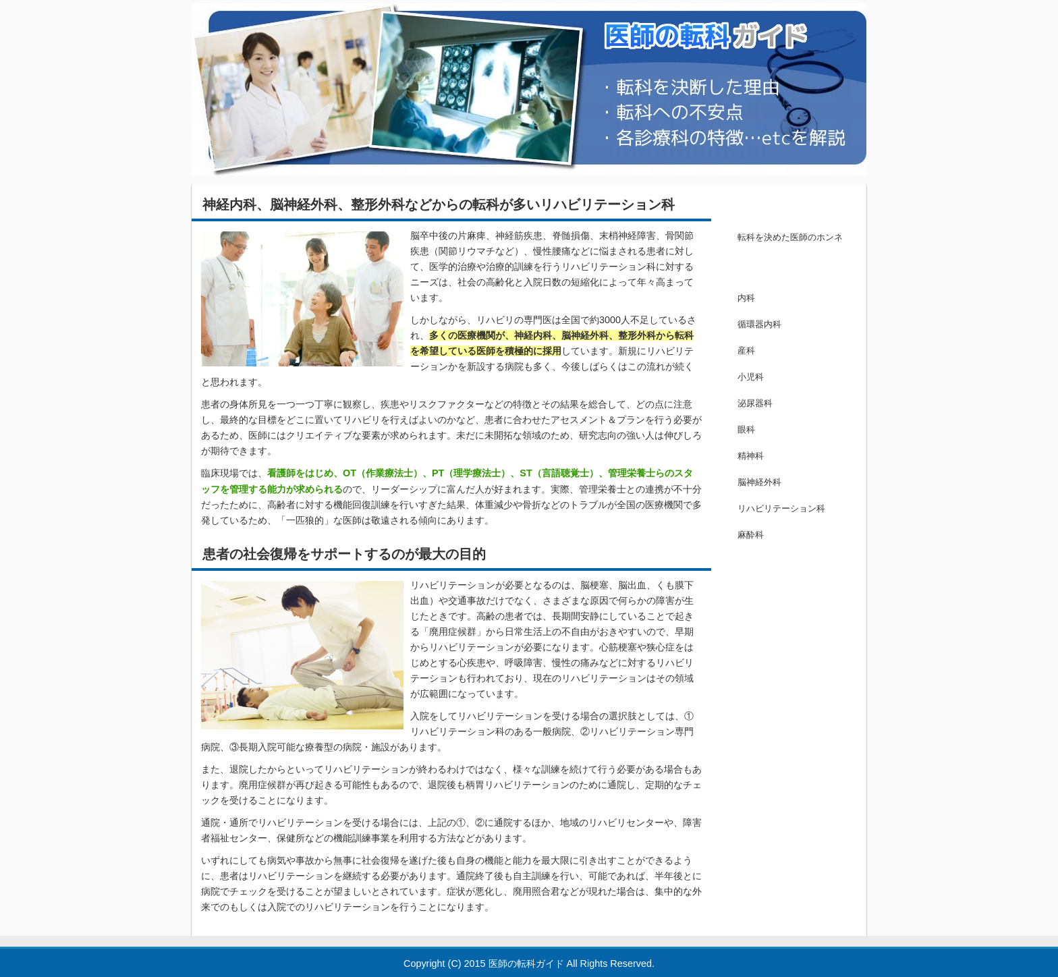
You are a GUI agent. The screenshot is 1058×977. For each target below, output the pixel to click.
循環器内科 (759, 324)
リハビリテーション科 (781, 508)
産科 (746, 350)
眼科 (746, 429)
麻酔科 (750, 535)
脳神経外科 (759, 482)
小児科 (750, 377)
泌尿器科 (755, 403)
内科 (746, 298)
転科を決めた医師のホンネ (790, 237)
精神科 (750, 456)
